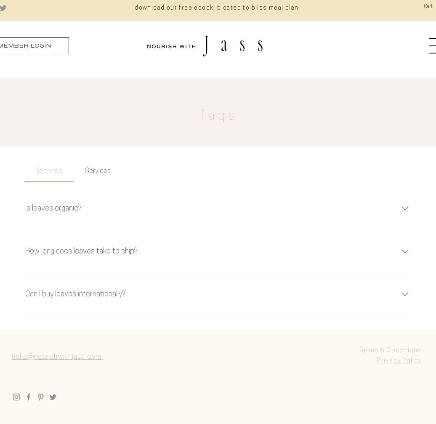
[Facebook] (28, 397)
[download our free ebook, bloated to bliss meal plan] (217, 8)
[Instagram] (16, 397)
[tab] (49, 171)
